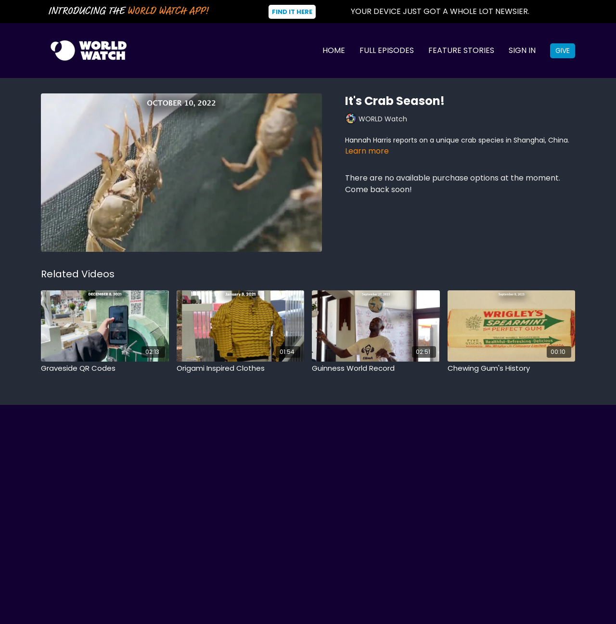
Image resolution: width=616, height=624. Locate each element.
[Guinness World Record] (376, 368)
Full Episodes (386, 50)
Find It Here (292, 11)
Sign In (522, 50)
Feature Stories (461, 50)
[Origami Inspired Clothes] (241, 368)
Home (333, 50)
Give (562, 50)
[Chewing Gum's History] (512, 368)
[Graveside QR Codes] (105, 368)
